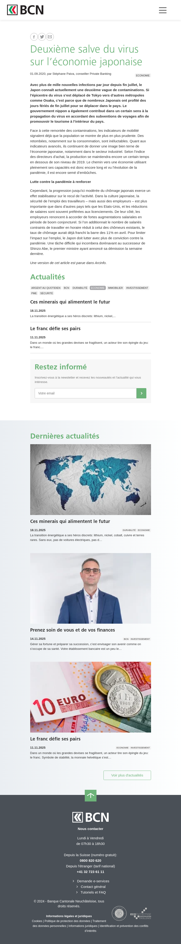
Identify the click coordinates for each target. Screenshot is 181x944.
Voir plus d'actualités (127, 775)
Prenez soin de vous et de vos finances (72, 630)
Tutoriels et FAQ (90, 892)
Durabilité (80, 287)
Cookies (37, 921)
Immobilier (115, 287)
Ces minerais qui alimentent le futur (70, 302)
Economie (143, 75)
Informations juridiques (83, 926)
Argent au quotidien (45, 287)
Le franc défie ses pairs (55, 328)
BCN (66, 287)
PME (34, 293)
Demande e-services (90, 881)
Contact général (90, 887)
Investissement (137, 287)
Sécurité (46, 293)
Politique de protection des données (67, 921)
